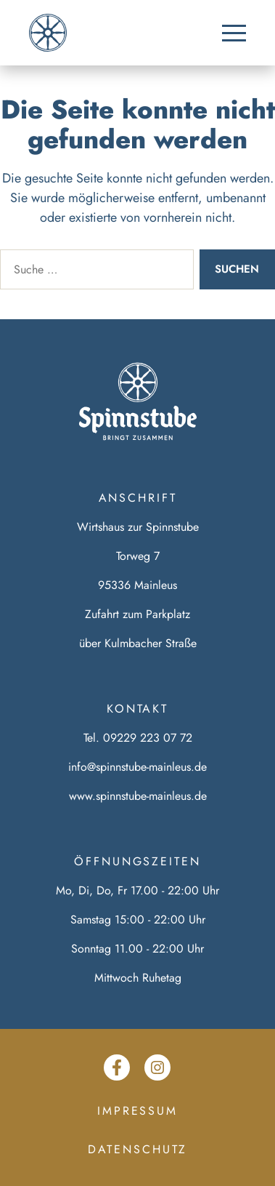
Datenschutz (138, 1149)
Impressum (137, 1110)
